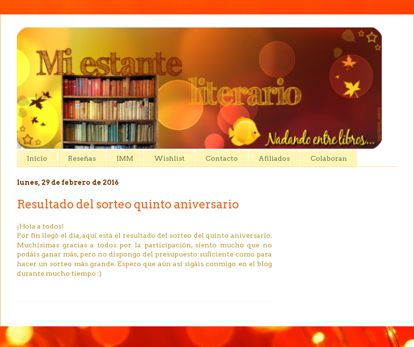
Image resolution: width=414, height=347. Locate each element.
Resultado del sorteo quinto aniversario (128, 204)
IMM (124, 158)
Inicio (37, 158)
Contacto (222, 158)
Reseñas (82, 158)
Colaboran (328, 158)
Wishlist (169, 158)
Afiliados (274, 158)
